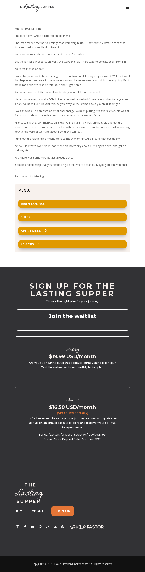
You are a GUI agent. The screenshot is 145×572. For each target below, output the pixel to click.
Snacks (27, 244)
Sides (25, 217)
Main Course (33, 203)
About (38, 511)
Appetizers (31, 230)
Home (19, 511)
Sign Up (62, 511)
